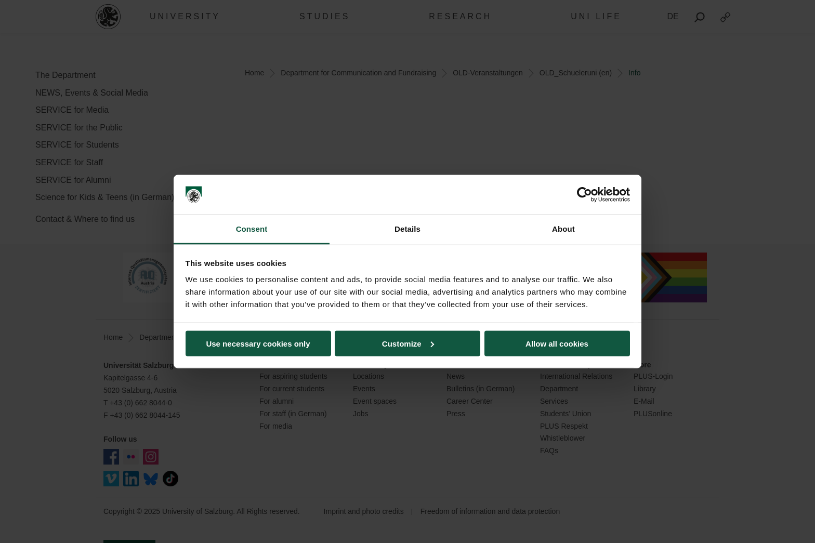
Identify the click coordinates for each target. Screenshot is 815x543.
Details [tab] (407, 228)
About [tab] (563, 228)
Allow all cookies (556, 343)
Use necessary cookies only (258, 343)
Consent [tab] (252, 228)
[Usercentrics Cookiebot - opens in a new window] (584, 195)
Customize (408, 343)
